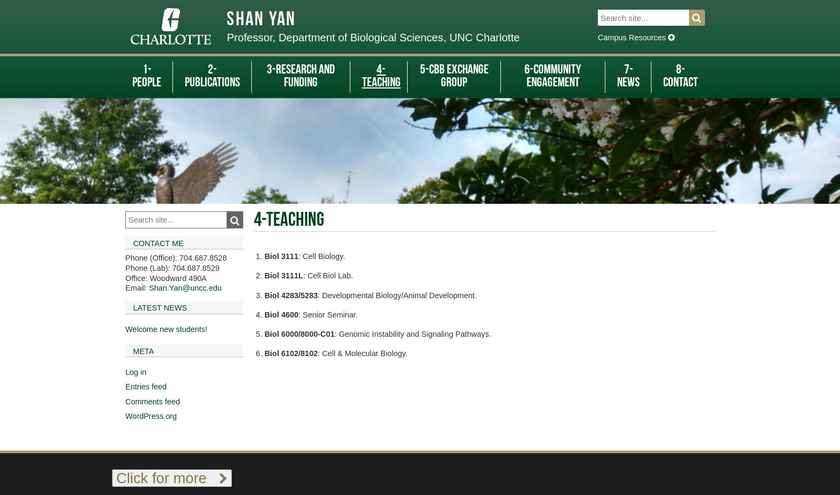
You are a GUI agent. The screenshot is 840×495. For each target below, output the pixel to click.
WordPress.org (151, 416)
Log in (135, 372)
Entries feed (146, 386)
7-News (628, 77)
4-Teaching (381, 77)
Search (703, 18)
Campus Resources (636, 37)
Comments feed (152, 401)
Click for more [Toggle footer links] (172, 478)
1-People (146, 77)
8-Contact (680, 77)
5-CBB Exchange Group (454, 77)
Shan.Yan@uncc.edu (185, 288)
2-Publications (212, 77)
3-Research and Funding (301, 77)
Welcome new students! (166, 329)
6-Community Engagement (552, 77)
